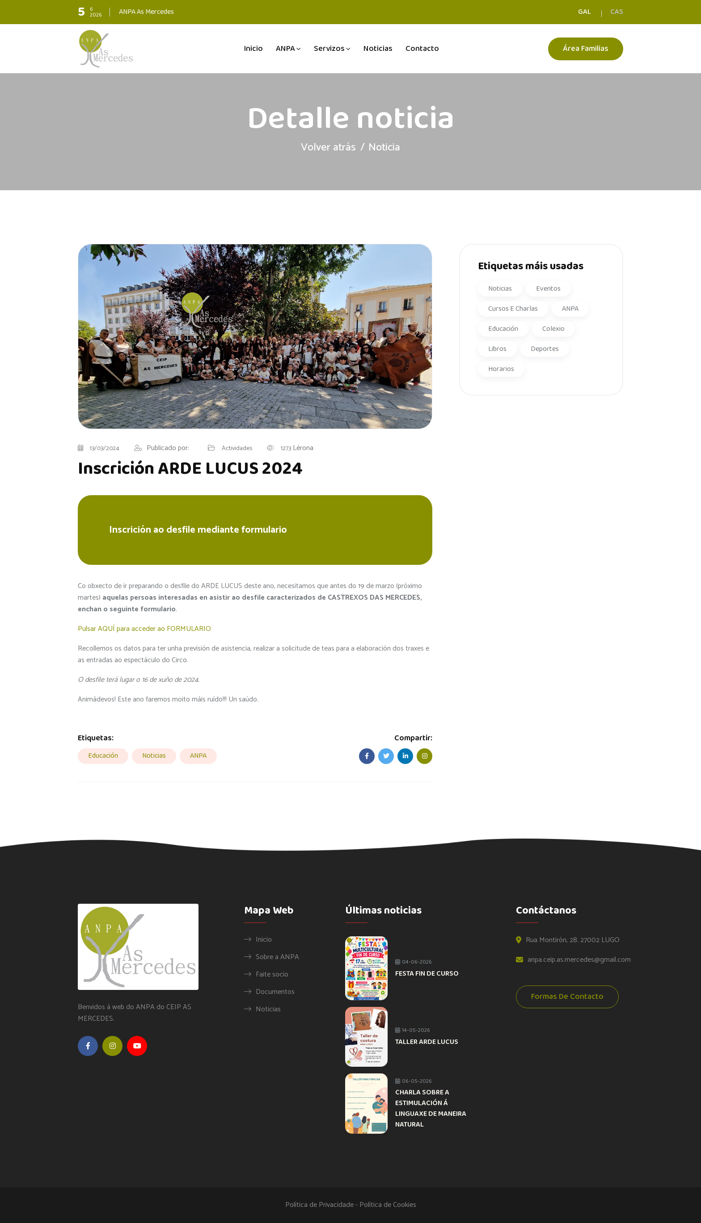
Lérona (297, 448)
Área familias (585, 49)
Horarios (501, 369)
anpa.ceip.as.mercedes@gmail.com (579, 960)
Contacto (422, 48)
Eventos (548, 288)
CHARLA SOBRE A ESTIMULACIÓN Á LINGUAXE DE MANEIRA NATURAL (430, 1108)
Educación (103, 755)
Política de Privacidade (319, 1205)
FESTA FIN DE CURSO (427, 973)
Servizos (329, 48)
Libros (497, 349)
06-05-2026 (413, 1081)
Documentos (275, 992)
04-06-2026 (413, 962)
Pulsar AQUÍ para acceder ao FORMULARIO (144, 629)
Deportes (545, 349)
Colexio (553, 328)
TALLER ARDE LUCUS (426, 1042)
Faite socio (272, 974)
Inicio (253, 48)
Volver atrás (328, 147)
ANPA (285, 48)
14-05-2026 (412, 1030)
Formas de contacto (567, 997)
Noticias (378, 48)
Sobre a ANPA (277, 957)
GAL (584, 11)
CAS (616, 11)
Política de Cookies (387, 1205)
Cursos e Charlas (513, 308)
